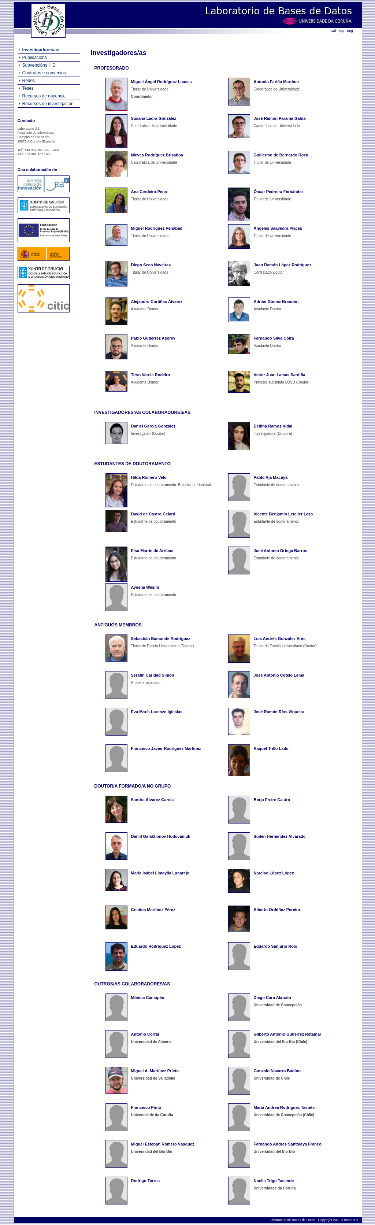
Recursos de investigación (48, 103)
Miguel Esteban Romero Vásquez (162, 1144)
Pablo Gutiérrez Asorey (153, 338)
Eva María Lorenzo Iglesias (157, 712)
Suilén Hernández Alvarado (280, 836)
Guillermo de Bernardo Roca (281, 155)
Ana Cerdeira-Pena (149, 191)
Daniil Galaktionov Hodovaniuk (160, 836)
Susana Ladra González (153, 118)
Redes (28, 80)
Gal (333, 31)
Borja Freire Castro (272, 799)
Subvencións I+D (39, 65)
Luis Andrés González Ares (280, 638)
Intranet (350, 1220)
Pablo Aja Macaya (271, 477)
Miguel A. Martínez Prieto (155, 1071)
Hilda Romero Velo (149, 477)
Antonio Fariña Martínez (277, 81)
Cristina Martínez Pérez (153, 909)
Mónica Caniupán (147, 997)
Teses (28, 88)
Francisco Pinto (146, 1107)
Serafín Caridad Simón (152, 675)
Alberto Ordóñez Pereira (277, 909)
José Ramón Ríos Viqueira (279, 712)
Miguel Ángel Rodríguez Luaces (161, 81)
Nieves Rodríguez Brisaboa (157, 155)
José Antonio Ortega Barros (280, 550)
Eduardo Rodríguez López (156, 946)
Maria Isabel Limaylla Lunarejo (160, 873)
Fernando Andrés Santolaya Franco (288, 1144)
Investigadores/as (40, 49)
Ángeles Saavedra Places (278, 228)
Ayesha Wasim (145, 587)
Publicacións (34, 57)
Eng (350, 31)
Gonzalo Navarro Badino (277, 1071)
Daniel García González (153, 426)
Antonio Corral (145, 1034)
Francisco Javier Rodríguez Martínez (166, 748)
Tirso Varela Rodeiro (150, 375)
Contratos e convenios (44, 72)
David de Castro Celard (153, 514)
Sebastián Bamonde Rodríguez (160, 638)
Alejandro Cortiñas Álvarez (157, 301)
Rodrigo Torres (145, 1180)
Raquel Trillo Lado (271, 748)
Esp (342, 31)
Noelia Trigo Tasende (274, 1180)
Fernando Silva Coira (274, 338)
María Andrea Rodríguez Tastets (284, 1107)
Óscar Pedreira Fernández (279, 191)
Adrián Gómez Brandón (276, 301)
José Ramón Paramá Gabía (280, 118)
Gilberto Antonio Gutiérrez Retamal (287, 1034)
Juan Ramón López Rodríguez (283, 265)
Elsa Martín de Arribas (152, 550)
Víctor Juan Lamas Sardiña (279, 375)
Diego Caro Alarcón (272, 997)
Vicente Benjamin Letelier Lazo (283, 514)
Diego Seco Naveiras (151, 265)
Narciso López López (274, 873)
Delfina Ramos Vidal (273, 426)
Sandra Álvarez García (152, 799)
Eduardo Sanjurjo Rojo (275, 946)
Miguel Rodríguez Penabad (157, 228)
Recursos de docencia (44, 96)
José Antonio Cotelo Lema (279, 675)
